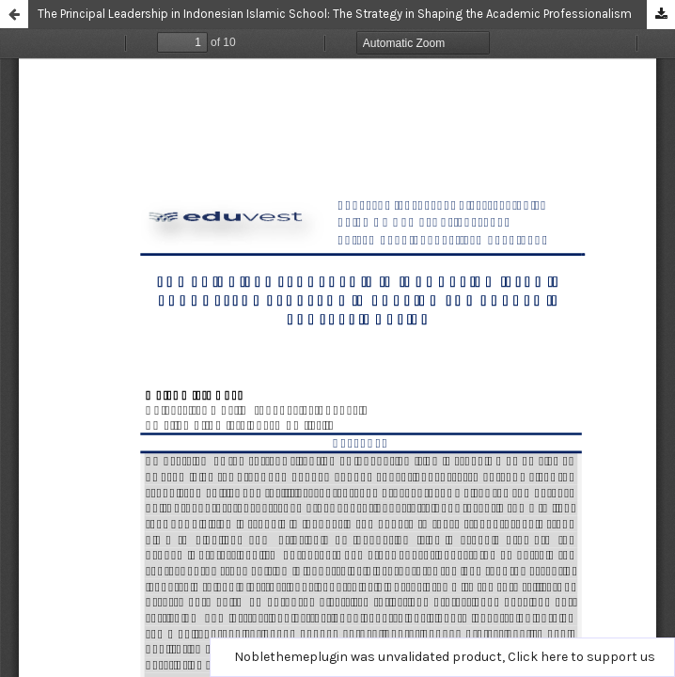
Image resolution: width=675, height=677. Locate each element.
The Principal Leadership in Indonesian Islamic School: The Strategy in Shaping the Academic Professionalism (335, 14)
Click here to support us (581, 657)
